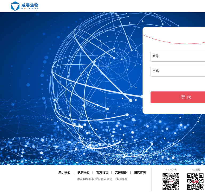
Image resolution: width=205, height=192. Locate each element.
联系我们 (83, 172)
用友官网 (140, 172)
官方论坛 (102, 172)
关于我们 (64, 172)
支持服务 (121, 172)
